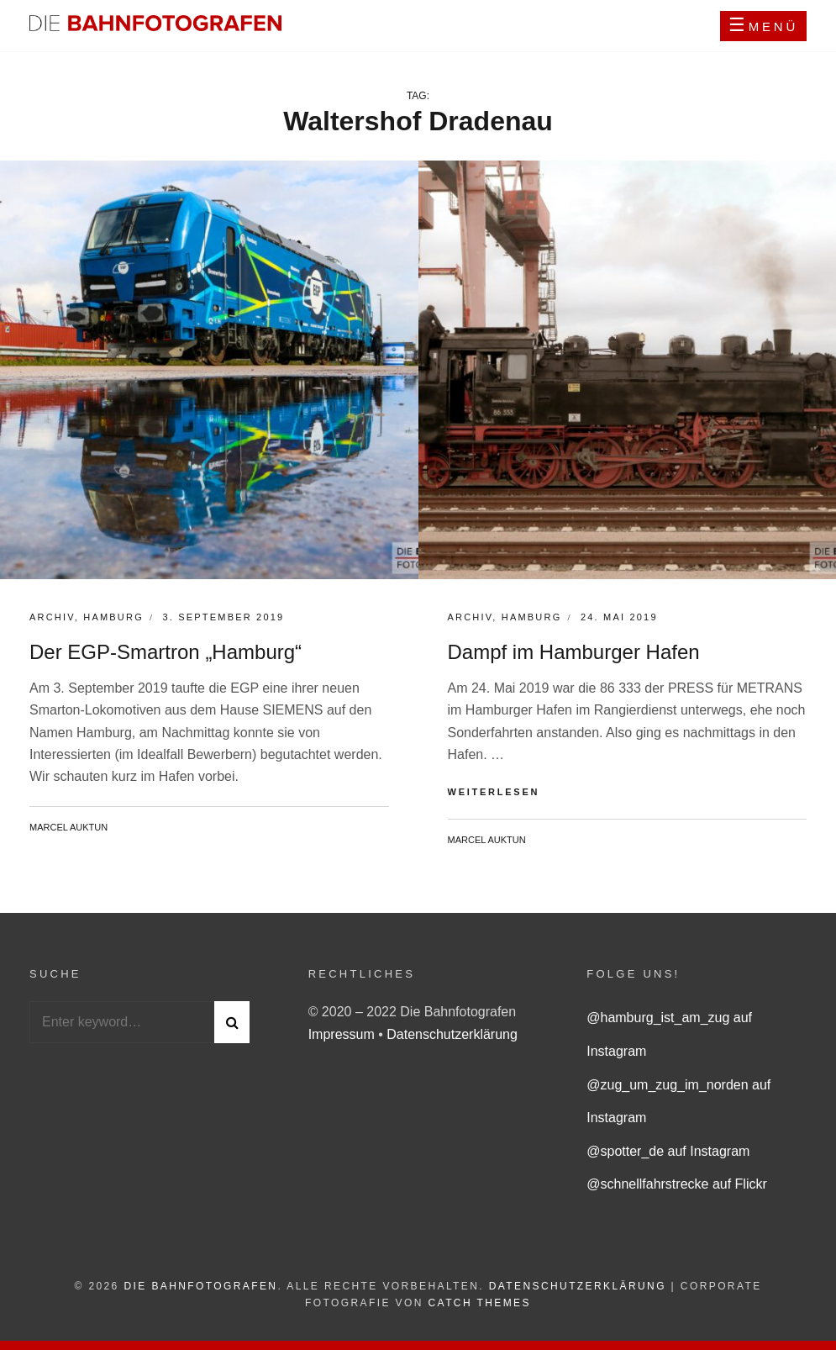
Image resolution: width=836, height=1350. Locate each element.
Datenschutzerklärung (452, 1034)
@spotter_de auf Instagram (667, 1151)
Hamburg (113, 617)
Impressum (343, 1034)
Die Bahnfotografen (200, 1286)
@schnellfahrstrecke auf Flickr (676, 1184)
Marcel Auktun (68, 827)
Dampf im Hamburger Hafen (574, 652)
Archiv (52, 617)
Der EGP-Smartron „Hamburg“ (165, 652)
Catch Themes (480, 1303)
